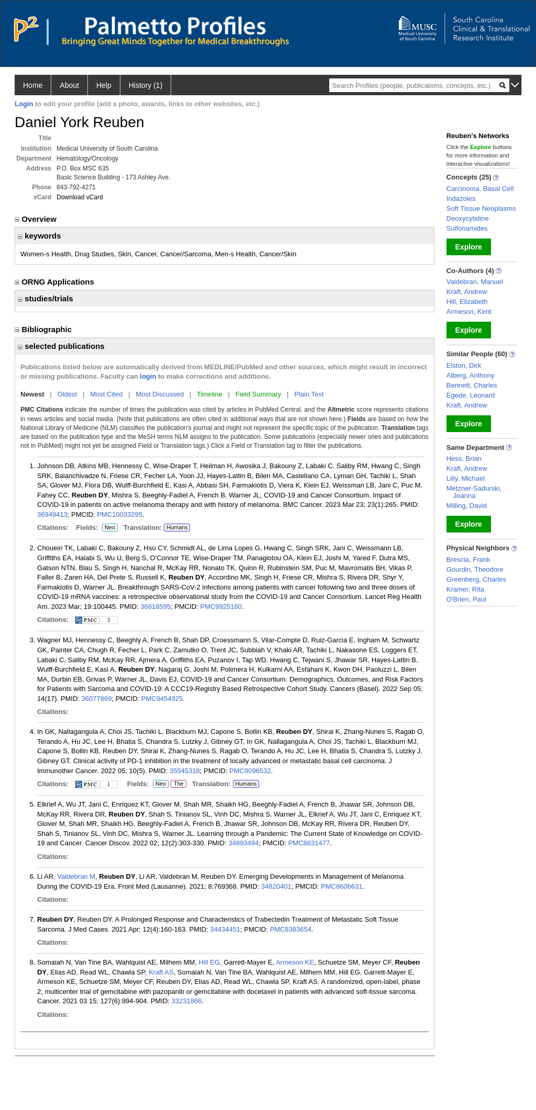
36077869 (97, 699)
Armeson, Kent (469, 311)
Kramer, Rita (465, 589)
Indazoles (461, 198)
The (178, 784)
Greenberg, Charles (476, 579)
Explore (468, 247)
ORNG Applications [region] (55, 281)
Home (32, 85)
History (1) (146, 85)
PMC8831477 (309, 843)
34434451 (225, 929)
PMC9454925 (162, 699)
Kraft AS (161, 972)
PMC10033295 (119, 514)
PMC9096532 (250, 771)
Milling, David (466, 505)
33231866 (187, 1001)
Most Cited (106, 394)
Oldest (67, 394)
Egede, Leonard (470, 395)
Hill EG (209, 962)
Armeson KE (295, 962)
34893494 (243, 843)
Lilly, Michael (465, 478)
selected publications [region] (61, 346)
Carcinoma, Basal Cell (480, 188)
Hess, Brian (464, 458)
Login (24, 104)
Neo (110, 527)
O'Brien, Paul (466, 599)
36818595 (155, 606)
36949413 (52, 514)
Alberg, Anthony (470, 375)
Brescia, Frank (468, 559)
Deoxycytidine (467, 218)
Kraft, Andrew (466, 292)
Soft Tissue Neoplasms (481, 208)
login (148, 376)
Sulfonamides (467, 228)
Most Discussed (160, 394)
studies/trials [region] (45, 298)
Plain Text (308, 394)
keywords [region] (39, 235)
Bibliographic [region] (44, 329)
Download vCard (80, 197)
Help (103, 85)
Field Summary (258, 394)
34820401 (276, 886)
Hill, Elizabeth (467, 301)
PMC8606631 (342, 886)
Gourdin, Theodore (475, 569)
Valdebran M (76, 876)
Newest (32, 394)
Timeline (209, 394)
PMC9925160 (221, 606)
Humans (177, 527)
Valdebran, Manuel (474, 282)
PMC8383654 (290, 929)
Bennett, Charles (471, 385)
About (69, 85)
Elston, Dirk (463, 365)
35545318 (185, 771)
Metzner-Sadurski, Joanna (473, 492)
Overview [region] (37, 218)
